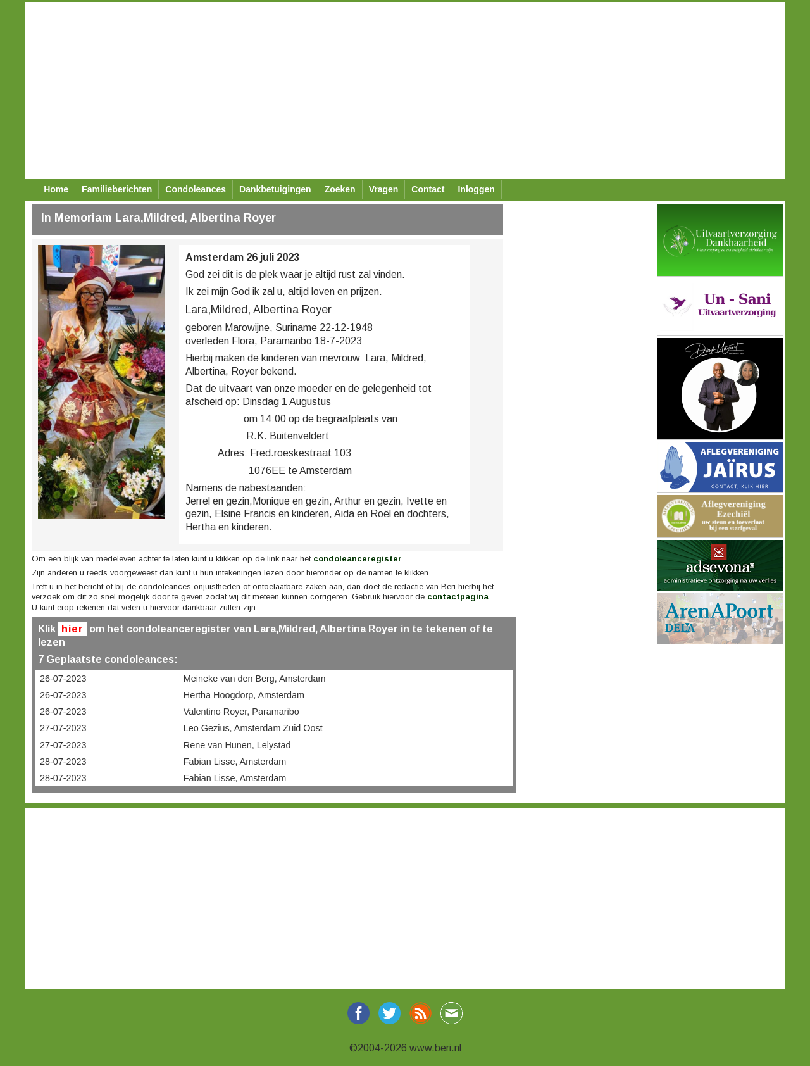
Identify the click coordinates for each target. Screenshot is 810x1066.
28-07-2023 (63, 761)
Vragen (384, 189)
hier (72, 629)
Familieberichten (117, 189)
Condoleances (195, 189)
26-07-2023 (63, 679)
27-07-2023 (63, 728)
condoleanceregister (357, 558)
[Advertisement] (405, 90)
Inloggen (476, 189)
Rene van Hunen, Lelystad (237, 745)
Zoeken (340, 189)
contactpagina (458, 596)
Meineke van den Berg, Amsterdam (255, 679)
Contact (427, 189)
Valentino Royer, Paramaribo (241, 711)
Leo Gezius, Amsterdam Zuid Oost (253, 728)
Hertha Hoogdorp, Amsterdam (244, 695)
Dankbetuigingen (275, 189)
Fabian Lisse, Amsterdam (235, 761)
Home (56, 189)
